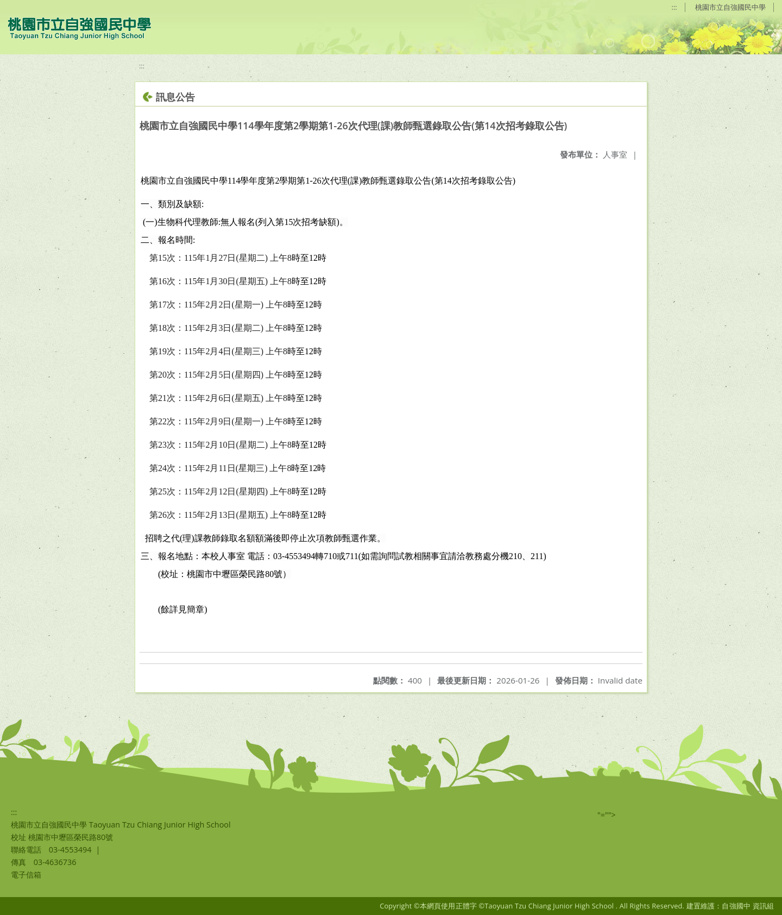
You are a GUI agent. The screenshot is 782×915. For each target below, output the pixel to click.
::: (674, 7)
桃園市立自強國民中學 (730, 7)
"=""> (606, 815)
